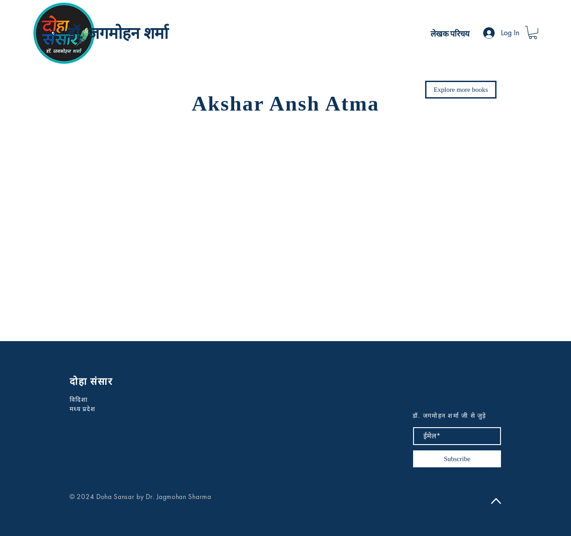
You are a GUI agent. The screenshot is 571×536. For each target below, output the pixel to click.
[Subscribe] (457, 459)
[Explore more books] (461, 90)
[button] (533, 32)
